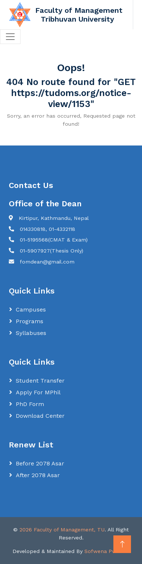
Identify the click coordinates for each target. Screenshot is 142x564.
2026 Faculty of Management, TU (62, 529)
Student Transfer (40, 380)
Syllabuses (31, 332)
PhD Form (30, 404)
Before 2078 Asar (40, 463)
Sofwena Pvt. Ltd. (107, 551)
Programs (29, 321)
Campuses (31, 309)
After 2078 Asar (38, 475)
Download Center (40, 415)
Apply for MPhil (38, 392)
